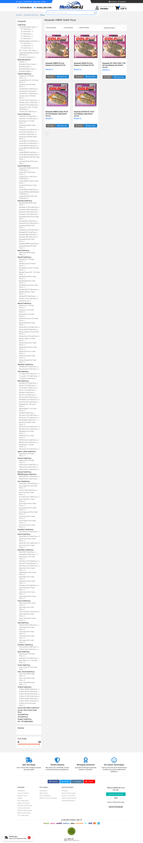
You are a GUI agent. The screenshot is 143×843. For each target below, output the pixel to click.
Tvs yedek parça (23, 815)
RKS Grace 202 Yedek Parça (29, 397)
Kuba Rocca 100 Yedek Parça (29, 561)
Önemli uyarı (13, 836)
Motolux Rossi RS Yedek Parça (29, 336)
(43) (38, 376)
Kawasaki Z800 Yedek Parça (29, 234)
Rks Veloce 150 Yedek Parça (29, 415)
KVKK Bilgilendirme (68, 801)
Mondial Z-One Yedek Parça (28, 298)
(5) (36, 69)
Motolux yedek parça (25, 810)
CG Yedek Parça (23, 717)
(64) (39, 426)
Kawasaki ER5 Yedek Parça (28, 232)
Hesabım (65, 791)
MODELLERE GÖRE (43, 8)
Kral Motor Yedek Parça (25, 645)
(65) (37, 464)
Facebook (113, 1)
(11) (32, 43)
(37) (24, 283)
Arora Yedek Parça (24, 481)
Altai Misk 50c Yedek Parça (28, 366)
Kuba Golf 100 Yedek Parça (29, 563)
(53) (39, 41)
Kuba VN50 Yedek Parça (28, 552)
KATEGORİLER (24, 8)
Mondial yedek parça (25, 805)
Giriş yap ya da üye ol (106, 8)
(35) (24, 287)
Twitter (65, 781)
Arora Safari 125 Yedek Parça (29, 483)
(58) (36, 132)
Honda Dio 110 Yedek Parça (29, 118)
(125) (38, 373)
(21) (35, 57)
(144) (24, 78)
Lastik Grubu (22, 25)
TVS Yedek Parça (23, 371)
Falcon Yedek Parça (24, 601)
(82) (24, 123)
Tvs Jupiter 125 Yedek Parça (29, 373)
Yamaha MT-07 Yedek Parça (29, 93)
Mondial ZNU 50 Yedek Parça (29, 289)
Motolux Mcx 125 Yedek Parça (29, 327)
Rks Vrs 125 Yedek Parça (28, 390)
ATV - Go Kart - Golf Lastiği (28, 50)
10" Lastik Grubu (27, 29)
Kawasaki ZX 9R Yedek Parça (29, 212)
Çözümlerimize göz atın (115, 794)
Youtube (89, 781)
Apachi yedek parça (24, 813)
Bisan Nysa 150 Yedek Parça (29, 658)
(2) (28, 55)
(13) (32, 29)
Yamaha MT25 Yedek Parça (28, 89)
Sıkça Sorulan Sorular (69, 798)
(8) (26, 62)
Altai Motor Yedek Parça (25, 364)
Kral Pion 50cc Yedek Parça (29, 649)
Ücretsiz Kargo (68, 27)
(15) (38, 469)
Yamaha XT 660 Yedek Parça (29, 105)
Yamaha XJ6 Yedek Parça (28, 111)
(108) (24, 684)
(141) (24, 410)
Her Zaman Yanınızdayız (114, 765)
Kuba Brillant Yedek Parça (28, 554)
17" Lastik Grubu (27, 45)
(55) (39, 561)
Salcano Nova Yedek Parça (28, 467)
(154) (37, 554)
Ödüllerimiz (44, 791)
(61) (24, 261)
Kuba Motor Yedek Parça (25, 550)
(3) (38, 105)
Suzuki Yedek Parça (24, 166)
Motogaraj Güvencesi (86, 765)
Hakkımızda (36, 1)
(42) (24, 265)
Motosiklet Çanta (25, 66)
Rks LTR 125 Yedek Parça (28, 395)
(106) (24, 446)
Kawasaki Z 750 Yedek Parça (29, 214)
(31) (24, 353)
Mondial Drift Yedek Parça (28, 296)
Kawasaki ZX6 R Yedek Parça (29, 223)
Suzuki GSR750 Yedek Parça (29, 189)
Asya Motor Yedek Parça (25, 529)
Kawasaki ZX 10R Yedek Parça (29, 207)
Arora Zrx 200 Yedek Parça (28, 490)
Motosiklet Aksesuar (24, 59)
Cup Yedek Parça (23, 714)
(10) (24, 174)
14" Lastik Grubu (27, 36)
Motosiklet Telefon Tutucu (28, 64)
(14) (32, 36)
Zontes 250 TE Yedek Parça (28, 388)
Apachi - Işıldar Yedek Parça (27, 451)
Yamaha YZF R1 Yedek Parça (29, 102)
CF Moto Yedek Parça (24, 687)
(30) (37, 366)
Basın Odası (44, 793)
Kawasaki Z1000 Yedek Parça (29, 209)
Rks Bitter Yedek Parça (27, 392)
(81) (24, 270)
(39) (24, 278)
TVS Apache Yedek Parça (28, 378)
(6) (36, 111)
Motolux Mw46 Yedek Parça (28, 329)
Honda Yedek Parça (24, 114)
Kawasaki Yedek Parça (25, 201)
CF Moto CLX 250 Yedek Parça (29, 696)
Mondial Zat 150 (25, 301)
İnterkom (23, 62)
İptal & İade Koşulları (69, 793)
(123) (24, 455)
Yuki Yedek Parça (23, 623)
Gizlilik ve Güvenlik (68, 796)
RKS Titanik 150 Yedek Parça (29, 449)
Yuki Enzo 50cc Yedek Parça (29, 625)
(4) (32, 38)
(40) (39, 536)
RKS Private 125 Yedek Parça (29, 426)
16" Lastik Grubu (27, 43)
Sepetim (123, 8)
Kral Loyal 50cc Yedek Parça (29, 647)
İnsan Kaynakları (45, 796)
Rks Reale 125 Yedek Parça (28, 383)
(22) (24, 254)
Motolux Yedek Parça (24, 303)
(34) (24, 358)
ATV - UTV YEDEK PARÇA (25, 721)
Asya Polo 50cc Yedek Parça (29, 531)
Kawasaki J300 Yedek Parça (29, 237)
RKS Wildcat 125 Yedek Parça (29, 399)
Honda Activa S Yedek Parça (29, 129)
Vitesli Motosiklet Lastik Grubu (29, 41)
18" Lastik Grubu (27, 48)
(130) (37, 420)
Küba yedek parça (24, 803)
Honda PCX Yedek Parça (28, 134)
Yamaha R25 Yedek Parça (28, 91)
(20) (24, 82)
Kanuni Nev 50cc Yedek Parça (29, 543)
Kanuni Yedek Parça (24, 534)
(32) (38, 289)
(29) (38, 129)
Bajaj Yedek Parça (23, 250)
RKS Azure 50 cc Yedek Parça (29, 429)
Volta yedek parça (24, 808)
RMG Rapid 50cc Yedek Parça (29, 476)
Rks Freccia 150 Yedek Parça (29, 402)
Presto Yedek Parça (24, 665)
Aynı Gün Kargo (28, 765)
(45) (24, 462)
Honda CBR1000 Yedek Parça (29, 154)
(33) (24, 345)
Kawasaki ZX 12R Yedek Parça (29, 230)
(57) (36, 385)
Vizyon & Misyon (23, 793)
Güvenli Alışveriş (57, 765)
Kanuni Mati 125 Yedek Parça (29, 536)
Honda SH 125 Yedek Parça (28, 116)
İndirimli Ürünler (84, 27)
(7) (36, 64)
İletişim (43, 1)
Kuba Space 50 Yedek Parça (29, 585)
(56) (37, 27)
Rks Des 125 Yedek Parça (28, 385)
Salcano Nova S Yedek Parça (29, 469)
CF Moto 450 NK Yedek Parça (29, 698)
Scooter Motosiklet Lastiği (28, 27)
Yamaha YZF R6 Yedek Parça (29, 100)
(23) (24, 86)
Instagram (122, 1)
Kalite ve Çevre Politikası (48, 798)
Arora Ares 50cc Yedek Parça (29, 497)
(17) (24, 669)
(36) (39, 611)
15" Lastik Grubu (27, 38)
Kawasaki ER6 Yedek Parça (28, 221)
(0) (31, 66)
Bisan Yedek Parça (24, 652)
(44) (36, 134)
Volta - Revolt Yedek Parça (26, 672)
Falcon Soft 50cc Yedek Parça (29, 611)
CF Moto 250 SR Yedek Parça (29, 691)
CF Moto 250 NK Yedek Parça (29, 689)
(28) (24, 127)
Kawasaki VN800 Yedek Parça (29, 243)
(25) (32, 48)
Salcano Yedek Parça (24, 458)
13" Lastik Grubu (27, 34)
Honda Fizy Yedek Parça (28, 132)
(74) (38, 143)
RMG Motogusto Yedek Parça (27, 474)
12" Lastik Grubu (27, 31)
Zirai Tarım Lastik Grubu (27, 57)
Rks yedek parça (23, 801)
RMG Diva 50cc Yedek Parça (29, 479)
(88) (24, 676)
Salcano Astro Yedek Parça (29, 464)
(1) (24, 205)
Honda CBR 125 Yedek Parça (29, 141)
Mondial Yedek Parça (24, 257)
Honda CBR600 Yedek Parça (29, 152)
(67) (24, 558)
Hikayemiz (21, 791)
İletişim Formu (22, 796)
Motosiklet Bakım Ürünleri (28, 69)
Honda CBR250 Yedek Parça (29, 145)
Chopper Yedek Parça (24, 719)
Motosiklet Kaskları (26, 71)
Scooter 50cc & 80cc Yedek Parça (28, 708)
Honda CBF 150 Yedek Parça (29, 143)
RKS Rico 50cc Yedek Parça (29, 442)
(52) (36, 552)
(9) (32, 34)
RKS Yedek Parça (23, 381)
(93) (24, 598)
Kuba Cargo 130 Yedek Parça (29, 566)
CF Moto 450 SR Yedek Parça (29, 694)
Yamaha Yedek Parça (24, 74)
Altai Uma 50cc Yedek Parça (29, 369)
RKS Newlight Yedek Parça (29, 420)
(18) (32, 31)
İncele (51, 76)
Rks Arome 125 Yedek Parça (29, 417)
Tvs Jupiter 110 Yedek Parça (29, 376)
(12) (28, 109)
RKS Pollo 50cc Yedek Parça (29, 440)
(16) (39, 100)
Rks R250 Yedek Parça (27, 413)
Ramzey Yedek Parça (24, 472)
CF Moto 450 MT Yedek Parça (29, 701)
